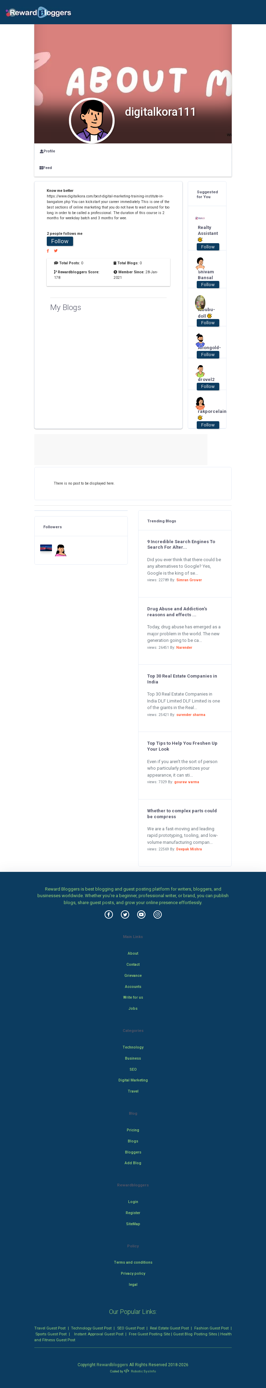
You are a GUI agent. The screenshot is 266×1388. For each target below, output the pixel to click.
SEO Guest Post (130, 1328)
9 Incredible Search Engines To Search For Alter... (181, 544)
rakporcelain (205, 415)
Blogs (133, 1141)
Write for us (133, 997)
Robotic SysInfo (140, 1371)
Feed (45, 168)
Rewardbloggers (112, 1364)
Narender (184, 647)
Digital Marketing (133, 1080)
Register (133, 1213)
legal (133, 1284)
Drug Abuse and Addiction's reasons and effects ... (177, 611)
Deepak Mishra (189, 849)
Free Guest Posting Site (149, 1334)
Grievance (133, 975)
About (133, 953)
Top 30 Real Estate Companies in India (182, 678)
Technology (133, 1047)
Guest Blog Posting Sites (195, 1334)
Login (133, 1202)
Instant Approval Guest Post (98, 1334)
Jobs (133, 1008)
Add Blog (133, 1163)
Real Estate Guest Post (169, 1328)
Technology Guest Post (91, 1328)
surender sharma (190, 715)
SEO (133, 1069)
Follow (60, 241)
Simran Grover (189, 580)
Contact (133, 964)
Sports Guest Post (50, 1334)
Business (133, 1058)
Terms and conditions (133, 1262)
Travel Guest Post (49, 1328)
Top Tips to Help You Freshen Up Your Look (182, 746)
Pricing (133, 1130)
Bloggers (133, 1152)
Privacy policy (133, 1273)
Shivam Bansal (205, 274)
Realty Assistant (205, 233)
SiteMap (133, 1224)
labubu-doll (205, 313)
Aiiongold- (205, 347)
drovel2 (205, 379)
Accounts (133, 986)
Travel (133, 1091)
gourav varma (186, 782)
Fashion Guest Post (211, 1328)
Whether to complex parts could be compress (182, 813)
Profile (47, 151)
